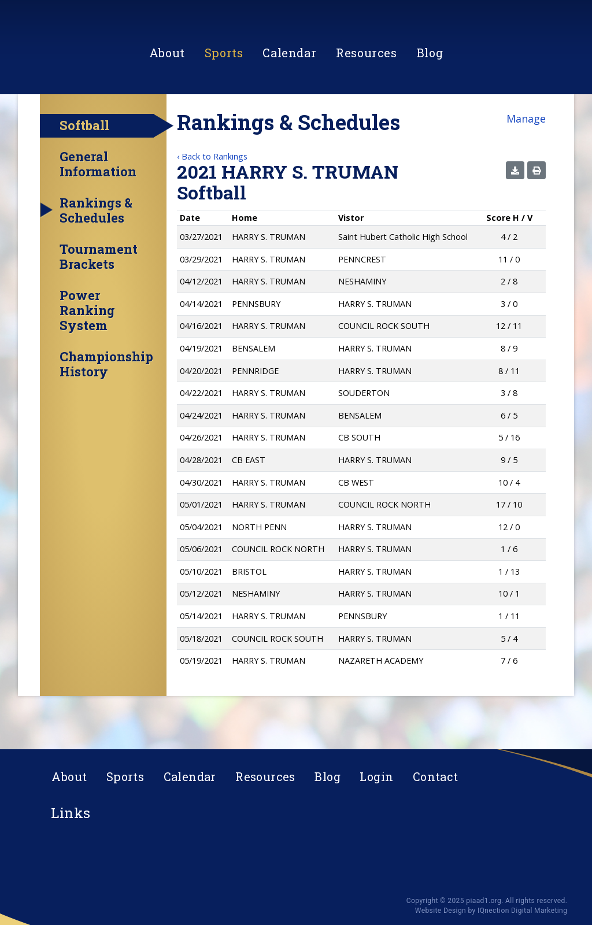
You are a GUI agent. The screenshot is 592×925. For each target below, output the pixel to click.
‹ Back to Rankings (212, 190)
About (167, 107)
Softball (84, 159)
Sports (224, 107)
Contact (435, 776)
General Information (98, 198)
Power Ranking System (87, 344)
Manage (526, 153)
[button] (515, 204)
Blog (430, 107)
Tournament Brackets (99, 291)
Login (376, 776)
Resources (366, 107)
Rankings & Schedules (96, 245)
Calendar (289, 107)
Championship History (106, 398)
